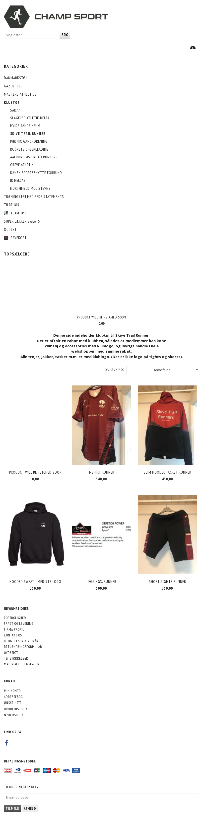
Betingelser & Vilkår (21, 633)
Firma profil (14, 621)
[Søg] (65, 35)
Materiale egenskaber (21, 656)
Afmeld (30, 801)
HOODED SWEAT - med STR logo (35, 573)
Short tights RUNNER (167, 573)
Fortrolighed (15, 610)
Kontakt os (13, 627)
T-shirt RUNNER (101, 468)
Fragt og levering (18, 615)
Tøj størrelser (16, 650)
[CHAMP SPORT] (56, 16)
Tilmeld (12, 801)
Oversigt (11, 644)
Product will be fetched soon (101, 317)
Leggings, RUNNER (101, 573)
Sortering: (114, 369)
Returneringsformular (23, 638)
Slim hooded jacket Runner (167, 468)
